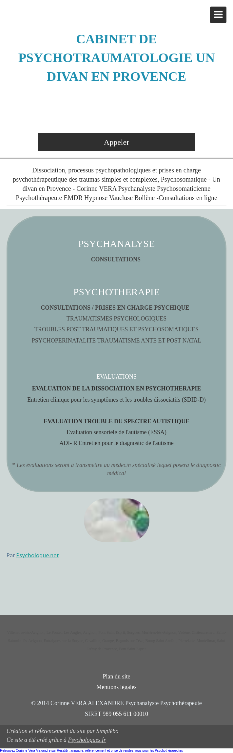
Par (33, 556)
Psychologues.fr (87, 740)
